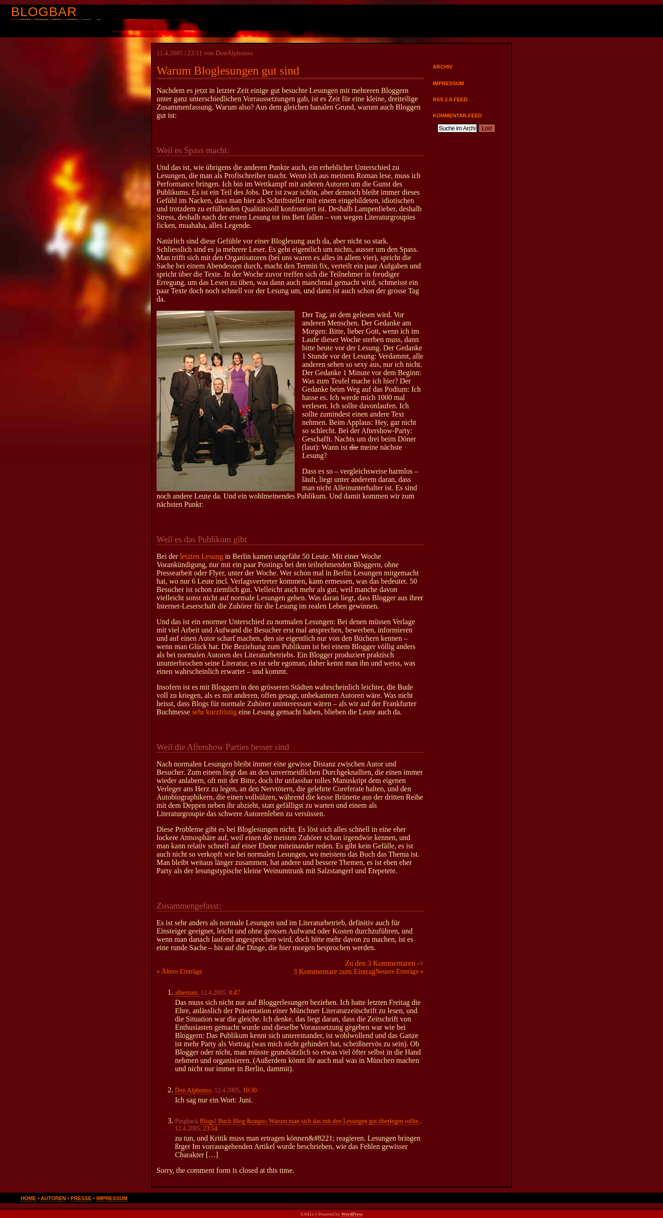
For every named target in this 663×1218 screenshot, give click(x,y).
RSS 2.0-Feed (450, 99)
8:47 (234, 992)
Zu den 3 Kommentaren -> (384, 963)
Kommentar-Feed (457, 115)
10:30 (250, 1090)
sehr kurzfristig (214, 712)
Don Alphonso (193, 1090)
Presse (81, 1198)
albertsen (186, 992)
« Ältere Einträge (179, 971)
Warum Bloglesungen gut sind (228, 70)
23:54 (210, 1128)
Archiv (443, 67)
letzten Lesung (201, 556)
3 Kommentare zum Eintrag (334, 971)
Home (28, 1198)
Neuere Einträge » (399, 971)
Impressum (448, 83)
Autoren (53, 1198)
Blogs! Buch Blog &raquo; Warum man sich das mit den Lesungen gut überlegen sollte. (310, 1121)
